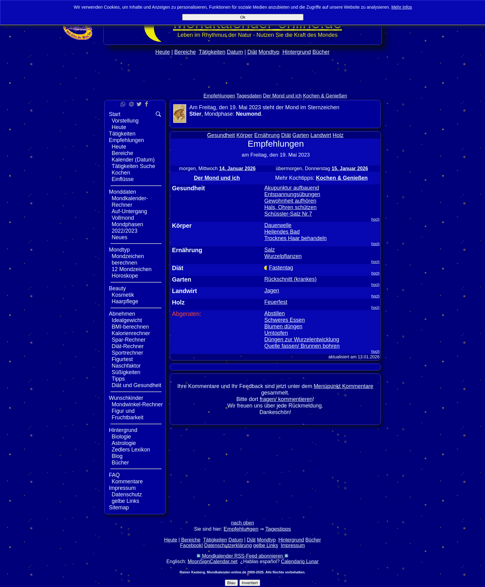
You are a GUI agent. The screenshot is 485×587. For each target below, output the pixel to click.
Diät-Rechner (128, 346)
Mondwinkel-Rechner (137, 404)
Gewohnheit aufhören (290, 201)
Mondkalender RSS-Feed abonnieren (242, 556)
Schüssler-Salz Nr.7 (288, 214)
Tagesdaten (249, 95)
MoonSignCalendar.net (213, 561)
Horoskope (125, 276)
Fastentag (281, 268)
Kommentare (127, 481)
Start (114, 114)
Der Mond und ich (282, 95)
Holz (338, 135)
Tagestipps (278, 529)
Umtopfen (276, 333)
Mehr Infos (401, 7)
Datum (235, 52)
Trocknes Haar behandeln (295, 238)
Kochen (121, 173)
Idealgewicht (127, 320)
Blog (117, 456)
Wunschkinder (126, 398)
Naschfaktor (126, 366)
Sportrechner (127, 353)
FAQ (114, 475)
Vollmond (123, 218)
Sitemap (119, 507)
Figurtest (122, 359)
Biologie (121, 437)
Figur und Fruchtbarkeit (128, 414)
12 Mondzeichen (132, 269)
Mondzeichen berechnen (128, 259)
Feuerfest (275, 302)
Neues (119, 237)
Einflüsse (123, 179)
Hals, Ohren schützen (290, 207)
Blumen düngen (283, 326)
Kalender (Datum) (133, 160)
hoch (375, 219)
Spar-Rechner (129, 340)
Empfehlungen (219, 95)
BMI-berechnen (130, 327)
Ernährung (267, 135)
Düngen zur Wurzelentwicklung (301, 339)
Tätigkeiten (212, 52)
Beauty (117, 288)
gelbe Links (125, 501)
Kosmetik (123, 295)
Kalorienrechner (131, 333)
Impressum (122, 488)
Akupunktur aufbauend (291, 188)
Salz (269, 250)
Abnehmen (122, 314)
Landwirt (321, 135)
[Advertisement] (242, 87)
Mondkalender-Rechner (130, 201)
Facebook (191, 545)
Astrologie (124, 443)
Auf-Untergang (129, 211)
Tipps (118, 379)
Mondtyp (269, 52)
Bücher (321, 52)
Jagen (271, 290)
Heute (162, 52)
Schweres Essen (284, 320)
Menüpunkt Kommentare (343, 386)
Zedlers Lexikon (131, 450)
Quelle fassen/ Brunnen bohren (302, 346)
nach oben (242, 522)
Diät (252, 52)
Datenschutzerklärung (228, 545)
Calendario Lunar (300, 561)
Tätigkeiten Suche (133, 166)
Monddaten (122, 192)
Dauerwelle (277, 225)
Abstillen (274, 313)
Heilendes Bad (281, 232)
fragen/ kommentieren (286, 399)
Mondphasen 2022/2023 (127, 227)
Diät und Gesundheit (136, 385)
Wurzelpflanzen (283, 256)
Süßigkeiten (126, 372)
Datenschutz (127, 494)
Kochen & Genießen (325, 95)
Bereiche (185, 52)
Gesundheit (221, 135)
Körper (244, 135)
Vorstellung (125, 121)
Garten (300, 135)
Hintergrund (296, 52)
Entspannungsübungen (292, 194)
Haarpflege (125, 301)
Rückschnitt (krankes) (290, 279)
